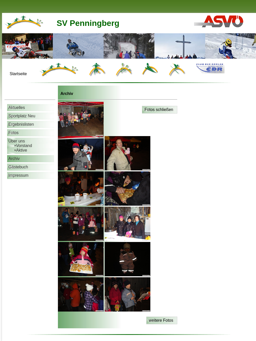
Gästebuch (18, 167)
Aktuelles (16, 107)
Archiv (14, 158)
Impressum (18, 175)
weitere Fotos (161, 320)
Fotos (13, 133)
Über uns (16, 141)
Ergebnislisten (21, 124)
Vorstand (24, 145)
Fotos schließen (159, 109)
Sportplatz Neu (21, 116)
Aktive (21, 150)
